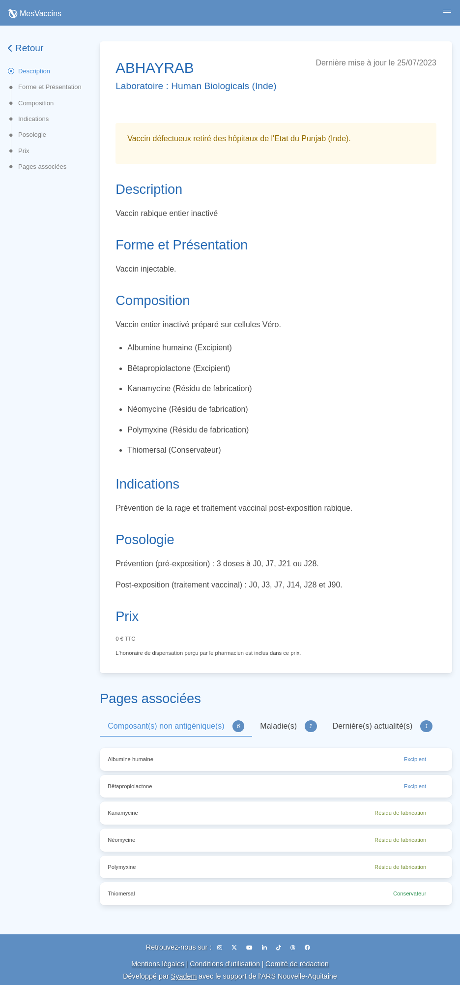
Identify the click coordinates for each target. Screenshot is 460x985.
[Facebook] (307, 948)
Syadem (184, 976)
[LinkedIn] (265, 948)
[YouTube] (250, 948)
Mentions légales (157, 964)
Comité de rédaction (297, 964)
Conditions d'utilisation (225, 964)
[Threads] (294, 948)
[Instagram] (220, 948)
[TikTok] (279, 948)
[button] (447, 13)
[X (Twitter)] (235, 948)
